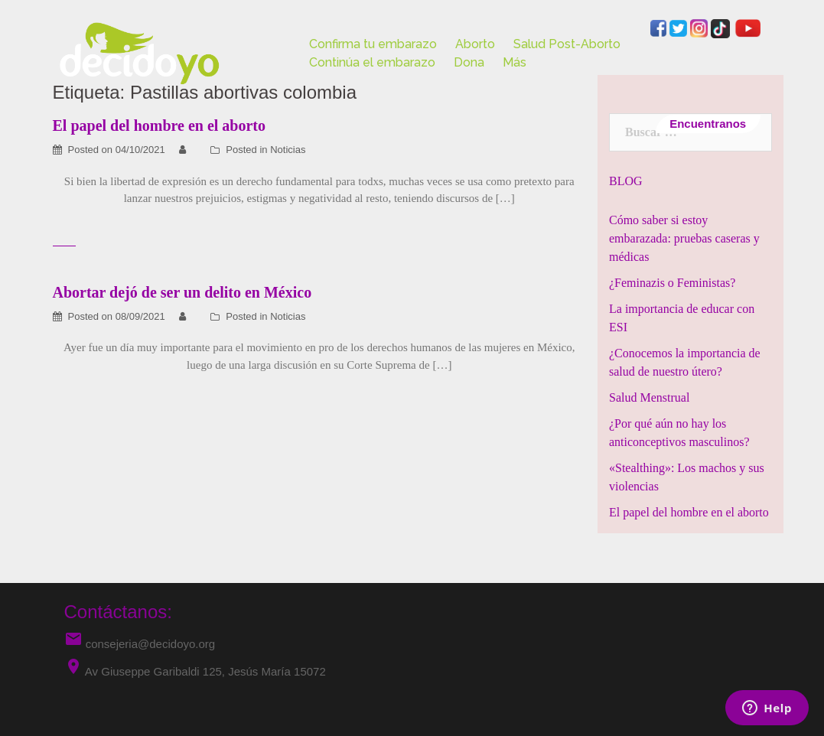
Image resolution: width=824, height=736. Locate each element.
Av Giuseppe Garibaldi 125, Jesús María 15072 (205, 671)
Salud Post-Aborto (566, 44)
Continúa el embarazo (372, 62)
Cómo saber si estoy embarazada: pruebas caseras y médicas (684, 238)
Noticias (287, 149)
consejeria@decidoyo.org (140, 643)
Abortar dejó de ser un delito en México (182, 292)
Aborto (475, 44)
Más (514, 62)
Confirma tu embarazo (373, 44)
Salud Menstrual (649, 397)
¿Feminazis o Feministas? (672, 282)
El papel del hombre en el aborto (689, 512)
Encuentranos (708, 123)
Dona (469, 62)
